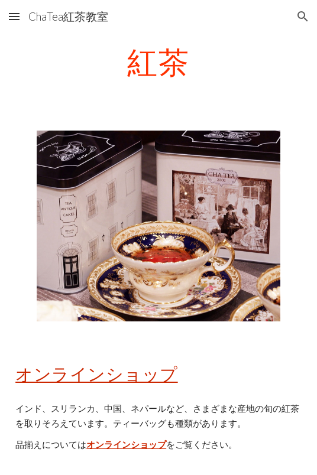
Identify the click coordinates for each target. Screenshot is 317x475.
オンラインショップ (96, 373)
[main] (158, 62)
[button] (14, 16)
